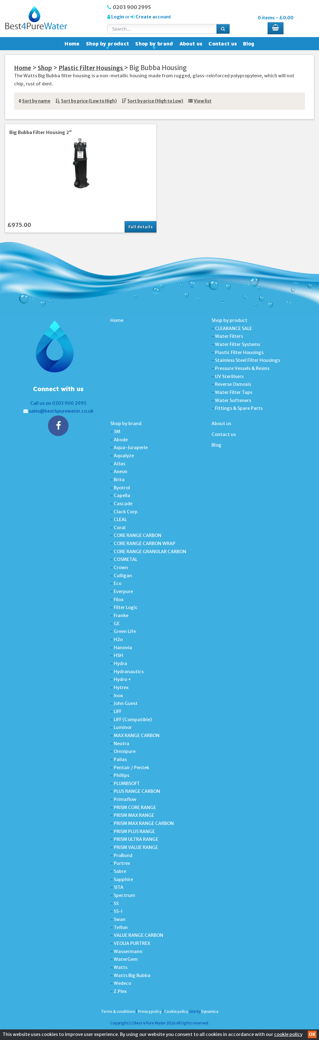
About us (190, 43)
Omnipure (125, 751)
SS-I (118, 911)
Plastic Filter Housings (91, 68)
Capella (122, 495)
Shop (45, 68)
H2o (118, 639)
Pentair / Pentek (131, 767)
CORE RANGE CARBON (137, 535)
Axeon (120, 471)
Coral (120, 527)
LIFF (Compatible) (133, 719)
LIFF (117, 711)
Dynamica (209, 1011)
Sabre (120, 871)
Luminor (123, 727)
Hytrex (121, 687)
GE (117, 623)
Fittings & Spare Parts (239, 408)
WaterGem (126, 959)
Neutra (121, 743)
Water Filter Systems (237, 344)
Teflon (121, 927)
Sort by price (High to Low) (155, 101)
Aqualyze (124, 455)
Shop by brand (154, 45)
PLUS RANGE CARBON (137, 791)
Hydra (120, 663)
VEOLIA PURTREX (132, 943)
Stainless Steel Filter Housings (247, 360)
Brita (119, 479)
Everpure (123, 591)
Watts (120, 967)
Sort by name (36, 101)
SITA (118, 887)
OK (312, 1034)
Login (117, 17)
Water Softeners (233, 400)
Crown (121, 567)
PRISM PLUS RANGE (134, 831)
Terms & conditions (118, 1011)
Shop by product (107, 45)
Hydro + (122, 679)
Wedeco (122, 983)
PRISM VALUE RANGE (136, 847)
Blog (248, 43)
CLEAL (120, 519)
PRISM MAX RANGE (134, 815)
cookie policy (288, 1034)
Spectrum (124, 895)
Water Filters (229, 336)
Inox (118, 695)
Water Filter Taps (233, 392)
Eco (117, 583)
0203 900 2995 (132, 7)
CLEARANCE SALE (233, 328)
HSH (118, 655)
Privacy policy (149, 1011)
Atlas (119, 464)
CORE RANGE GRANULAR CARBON (150, 551)
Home (71, 43)
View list (203, 101)
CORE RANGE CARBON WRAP (144, 543)
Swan (120, 919)
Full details (140, 226)
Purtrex (122, 863)
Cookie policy (176, 1011)
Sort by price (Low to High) (89, 101)
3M (117, 431)
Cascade (123, 503)
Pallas (120, 759)
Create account (153, 17)
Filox (119, 599)
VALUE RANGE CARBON (138, 935)
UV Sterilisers (229, 376)
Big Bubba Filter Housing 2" (40, 132)
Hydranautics (129, 671)
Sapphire (123, 879)
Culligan (123, 575)
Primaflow (125, 799)
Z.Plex (120, 991)
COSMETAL (125, 559)
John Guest (126, 703)
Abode (121, 440)
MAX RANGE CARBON (137, 735)
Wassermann (128, 951)
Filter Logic (126, 607)
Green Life (125, 631)
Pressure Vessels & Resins (242, 368)
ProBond (123, 855)
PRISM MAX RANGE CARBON (144, 823)
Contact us (222, 43)
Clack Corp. (126, 512)
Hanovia (123, 647)
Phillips (121, 775)
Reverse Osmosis (233, 384)
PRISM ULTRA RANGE (136, 839)
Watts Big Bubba (132, 975)
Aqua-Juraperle (131, 447)
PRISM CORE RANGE (135, 807)
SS (116, 903)
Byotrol (122, 488)
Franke (121, 615)
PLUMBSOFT (127, 783)
